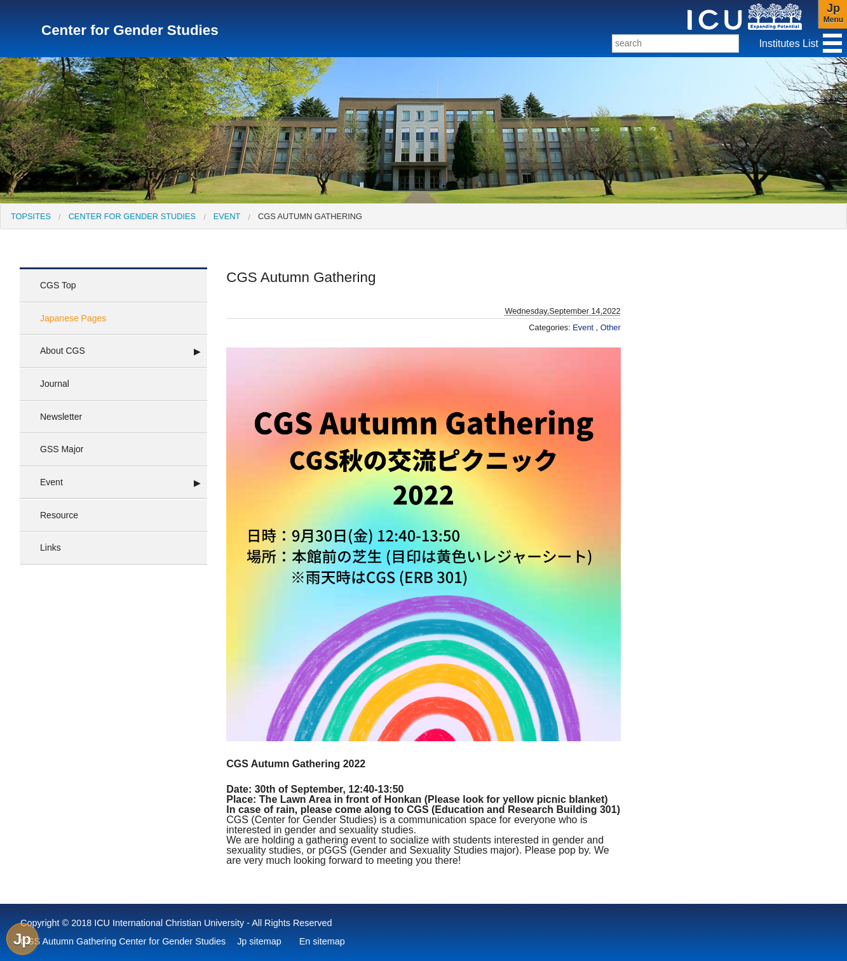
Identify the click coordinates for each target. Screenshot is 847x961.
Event (227, 216)
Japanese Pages (73, 318)
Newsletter (61, 417)
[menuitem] (31, 216)
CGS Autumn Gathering (310, 216)
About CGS (62, 351)
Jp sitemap (259, 941)
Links (50, 547)
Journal (54, 384)
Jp (22, 939)
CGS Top (58, 285)
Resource (59, 515)
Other (610, 327)
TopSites (31, 216)
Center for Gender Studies (132, 216)
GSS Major (61, 449)
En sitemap (322, 941)
